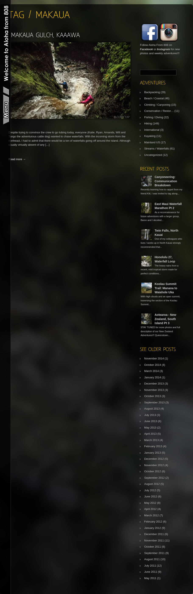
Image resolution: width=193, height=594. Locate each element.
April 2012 (150, 509)
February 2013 (153, 446)
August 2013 (152, 408)
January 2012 (152, 528)
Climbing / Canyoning (157, 104)
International (151, 129)
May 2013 (150, 427)
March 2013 (151, 440)
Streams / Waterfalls (156, 148)
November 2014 (154, 358)
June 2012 (150, 496)
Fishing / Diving (153, 117)
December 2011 (154, 534)
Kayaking (149, 136)
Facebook (146, 49)
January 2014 (152, 377)
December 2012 (154, 458)
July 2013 (150, 415)
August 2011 (152, 559)
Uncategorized (153, 155)
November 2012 (154, 465)
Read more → (17, 159)
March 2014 (151, 371)
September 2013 (154, 402)
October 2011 (152, 546)
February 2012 (153, 521)
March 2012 (151, 515)
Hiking (148, 123)
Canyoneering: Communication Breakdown (166, 181)
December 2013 (154, 383)
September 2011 (154, 553)
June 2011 (150, 571)
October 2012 (152, 471)
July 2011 (150, 565)
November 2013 (154, 390)
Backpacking (152, 92)
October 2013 (152, 396)
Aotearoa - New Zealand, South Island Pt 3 (165, 319)
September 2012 (154, 477)
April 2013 (150, 433)
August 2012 (152, 484)
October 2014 (152, 364)
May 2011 (150, 578)
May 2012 (150, 502)
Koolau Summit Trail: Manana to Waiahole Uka (166, 288)
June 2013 (150, 421)
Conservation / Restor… (159, 111)
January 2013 (152, 452)
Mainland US (152, 142)
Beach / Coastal (154, 98)
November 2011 (154, 540)
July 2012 (150, 490)
